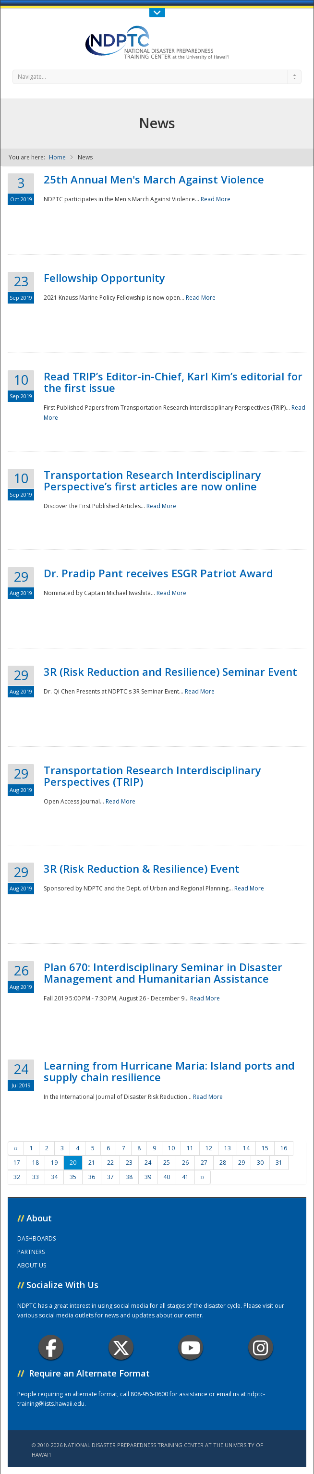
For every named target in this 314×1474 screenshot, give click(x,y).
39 (148, 1177)
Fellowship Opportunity (104, 277)
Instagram (260, 1347)
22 (110, 1162)
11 (190, 1148)
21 (91, 1162)
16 (283, 1148)
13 (227, 1148)
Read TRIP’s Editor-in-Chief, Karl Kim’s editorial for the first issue (173, 382)
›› (203, 1177)
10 (171, 1148)
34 (54, 1177)
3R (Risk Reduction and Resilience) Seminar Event (170, 671)
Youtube (191, 1347)
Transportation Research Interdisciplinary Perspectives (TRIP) (152, 776)
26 (185, 1162)
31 (279, 1162)
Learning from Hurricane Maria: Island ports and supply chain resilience (169, 1071)
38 (129, 1177)
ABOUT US (31, 1265)
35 (73, 1177)
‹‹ (16, 1148)
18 (35, 1162)
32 (16, 1177)
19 (54, 1162)
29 (241, 1162)
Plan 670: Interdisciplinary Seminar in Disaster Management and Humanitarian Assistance (163, 973)
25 (166, 1162)
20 (73, 1162)
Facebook (51, 1347)
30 (260, 1162)
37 (110, 1177)
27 (204, 1162)
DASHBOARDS (36, 1238)
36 (91, 1177)
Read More (215, 199)
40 (166, 1177)
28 (222, 1162)
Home (57, 157)
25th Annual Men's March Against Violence (154, 179)
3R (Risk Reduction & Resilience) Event (142, 868)
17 (16, 1162)
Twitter (121, 1347)
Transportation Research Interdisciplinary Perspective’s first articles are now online (152, 480)
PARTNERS (31, 1252)
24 (148, 1162)
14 (246, 1148)
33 (35, 1177)
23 (129, 1162)
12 (208, 1148)
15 (265, 1148)
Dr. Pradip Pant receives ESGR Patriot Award (158, 573)
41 (185, 1177)
